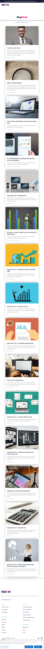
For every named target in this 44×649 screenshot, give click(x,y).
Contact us (4, 632)
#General (9, 129)
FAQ (24, 632)
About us (4, 619)
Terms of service (5, 607)
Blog (24, 629)
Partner (3, 627)
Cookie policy (5, 612)
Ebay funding (26, 612)
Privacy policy (5, 609)
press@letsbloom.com (6, 599)
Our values (4, 622)
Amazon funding (26, 614)
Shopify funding (26, 620)
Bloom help (25, 627)
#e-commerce (12, 57)
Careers (3, 624)
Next (42, 578)
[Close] (42, 643)
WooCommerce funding (28, 617)
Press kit (3, 629)
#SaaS (8, 57)
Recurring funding (27, 609)
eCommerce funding (27, 607)
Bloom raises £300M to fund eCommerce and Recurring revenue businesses (21, 1)
